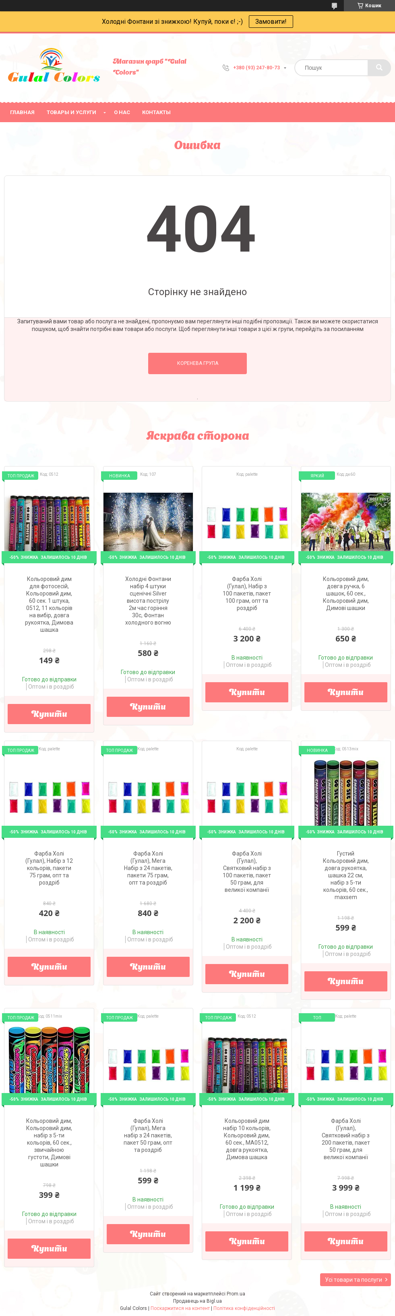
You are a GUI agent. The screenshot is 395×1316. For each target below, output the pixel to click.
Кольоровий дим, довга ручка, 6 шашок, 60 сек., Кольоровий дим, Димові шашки (346, 593)
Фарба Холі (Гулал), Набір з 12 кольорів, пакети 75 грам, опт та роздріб (49, 868)
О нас (122, 112)
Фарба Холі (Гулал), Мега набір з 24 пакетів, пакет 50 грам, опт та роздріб (148, 1135)
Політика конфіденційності (244, 1308)
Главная (22, 112)
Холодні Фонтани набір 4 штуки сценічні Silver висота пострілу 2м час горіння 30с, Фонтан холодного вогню (148, 601)
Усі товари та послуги (353, 1279)
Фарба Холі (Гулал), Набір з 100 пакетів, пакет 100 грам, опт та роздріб (247, 593)
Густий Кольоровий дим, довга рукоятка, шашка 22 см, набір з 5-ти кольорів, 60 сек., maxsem (346, 875)
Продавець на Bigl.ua (197, 1301)
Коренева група (197, 363)
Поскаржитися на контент (180, 1308)
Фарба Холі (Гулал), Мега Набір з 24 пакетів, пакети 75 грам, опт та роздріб (148, 868)
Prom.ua (236, 1294)
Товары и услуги (71, 112)
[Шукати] (379, 67)
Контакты (156, 112)
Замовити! (271, 21)
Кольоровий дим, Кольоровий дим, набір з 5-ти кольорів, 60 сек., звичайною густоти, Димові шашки (49, 1143)
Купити (49, 715)
